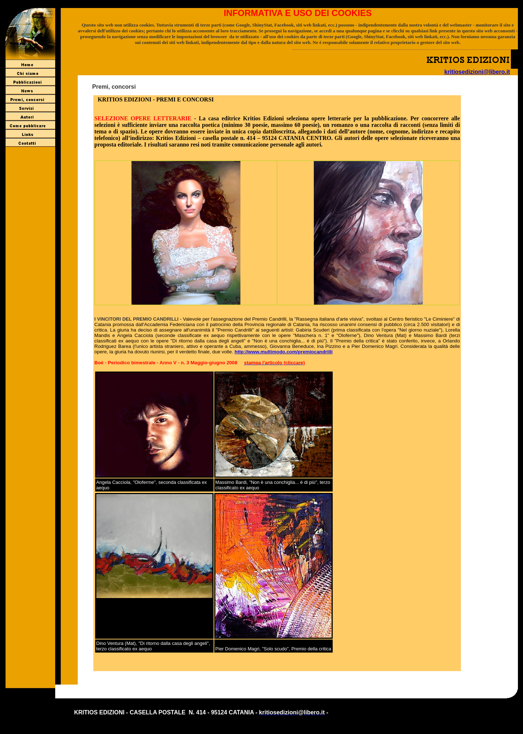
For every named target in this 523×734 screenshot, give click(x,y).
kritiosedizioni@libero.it (477, 72)
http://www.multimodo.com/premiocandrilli (284, 351)
